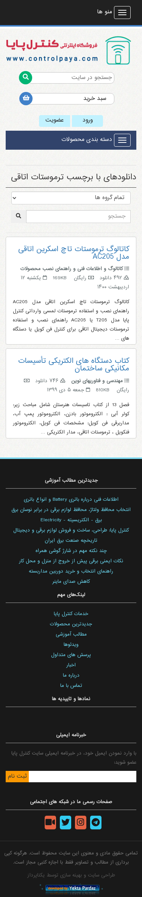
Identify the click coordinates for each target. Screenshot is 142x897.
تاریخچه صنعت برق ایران (71, 540)
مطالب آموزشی (71, 634)
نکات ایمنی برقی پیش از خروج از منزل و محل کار (71, 561)
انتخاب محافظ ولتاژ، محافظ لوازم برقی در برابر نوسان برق (71, 509)
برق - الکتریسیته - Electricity (71, 520)
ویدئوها (71, 644)
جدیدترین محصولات (71, 624)
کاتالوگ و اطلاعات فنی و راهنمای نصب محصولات (71, 269)
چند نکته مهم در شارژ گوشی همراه (71, 550)
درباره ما (71, 675)
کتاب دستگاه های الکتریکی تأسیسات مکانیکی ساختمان (73, 364)
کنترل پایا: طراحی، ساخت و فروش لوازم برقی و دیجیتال (71, 530)
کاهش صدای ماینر (71, 581)
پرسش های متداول (71, 655)
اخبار (71, 665)
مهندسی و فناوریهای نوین (97, 381)
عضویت (54, 120)
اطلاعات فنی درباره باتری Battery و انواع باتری (71, 499)
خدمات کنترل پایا (71, 614)
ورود (88, 120)
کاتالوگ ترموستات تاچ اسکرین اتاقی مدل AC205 (73, 253)
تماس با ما (71, 685)
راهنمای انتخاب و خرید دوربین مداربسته (71, 571)
